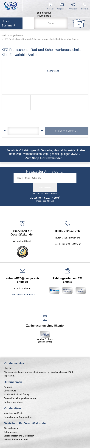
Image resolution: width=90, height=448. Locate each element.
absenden (45, 187)
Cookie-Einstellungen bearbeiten (20, 398)
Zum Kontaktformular (21, 294)
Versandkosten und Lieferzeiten (19, 435)
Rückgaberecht (11, 428)
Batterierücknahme (13, 401)
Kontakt (8, 386)
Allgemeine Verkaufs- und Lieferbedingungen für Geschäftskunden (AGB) (39, 371)
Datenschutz (10, 390)
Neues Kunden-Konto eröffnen (18, 416)
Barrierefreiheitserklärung (16, 394)
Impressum (9, 375)
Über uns (8, 368)
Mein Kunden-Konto (13, 413)
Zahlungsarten (11, 431)
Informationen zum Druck (16, 439)
